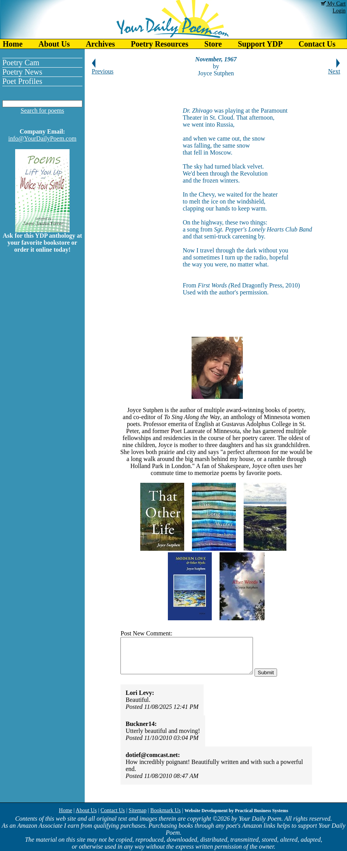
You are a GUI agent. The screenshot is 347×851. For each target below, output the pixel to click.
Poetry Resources (159, 44)
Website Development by (236, 810)
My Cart (333, 4)
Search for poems (42, 110)
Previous (102, 69)
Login (339, 11)
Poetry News (22, 72)
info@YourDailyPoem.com (42, 138)
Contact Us (113, 810)
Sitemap (137, 810)
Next (334, 69)
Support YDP (260, 44)
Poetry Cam (20, 62)
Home (13, 44)
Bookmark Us (165, 810)
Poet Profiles (22, 81)
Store (213, 44)
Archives (100, 44)
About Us (54, 44)
